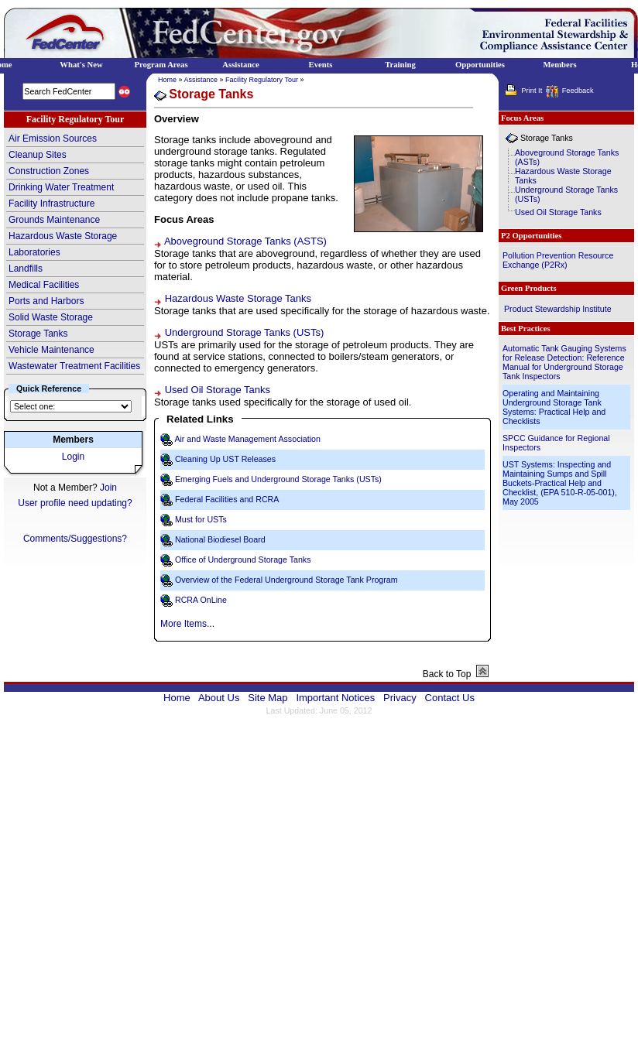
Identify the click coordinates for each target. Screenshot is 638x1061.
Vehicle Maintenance (51, 349)
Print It (531, 90)
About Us (218, 697)
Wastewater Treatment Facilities (74, 366)
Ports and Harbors (46, 301)
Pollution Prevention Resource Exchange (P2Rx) (558, 260)
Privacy (400, 697)
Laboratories (34, 252)
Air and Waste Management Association (247, 438)
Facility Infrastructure (51, 203)
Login (73, 456)
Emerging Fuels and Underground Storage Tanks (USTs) (278, 479)
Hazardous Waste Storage (63, 236)
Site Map (267, 697)
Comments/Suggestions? (75, 538)
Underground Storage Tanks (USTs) (244, 332)
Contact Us (450, 697)
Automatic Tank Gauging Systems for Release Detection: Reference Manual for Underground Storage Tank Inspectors (564, 362)
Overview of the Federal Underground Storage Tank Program (286, 579)
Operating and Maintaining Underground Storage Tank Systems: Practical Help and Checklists (554, 407)
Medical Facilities (44, 284)
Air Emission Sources (53, 138)
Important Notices (335, 697)
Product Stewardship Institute (558, 308)
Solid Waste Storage (51, 317)
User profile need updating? (75, 503)
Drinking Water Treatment (61, 187)
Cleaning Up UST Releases (225, 459)
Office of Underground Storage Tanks (243, 559)
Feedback (578, 90)
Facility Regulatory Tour (261, 80)
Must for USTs (201, 519)
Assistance (201, 80)
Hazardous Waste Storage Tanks (238, 298)
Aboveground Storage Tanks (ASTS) (245, 241)
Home (167, 80)
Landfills (26, 268)
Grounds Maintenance (54, 219)
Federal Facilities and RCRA (227, 499)
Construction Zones (49, 171)
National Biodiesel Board (220, 539)
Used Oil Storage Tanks (217, 389)
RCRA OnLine (201, 599)
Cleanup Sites (38, 154)
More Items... (187, 623)
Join (108, 487)
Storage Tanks (38, 333)
